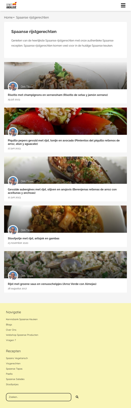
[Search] (77, 397)
